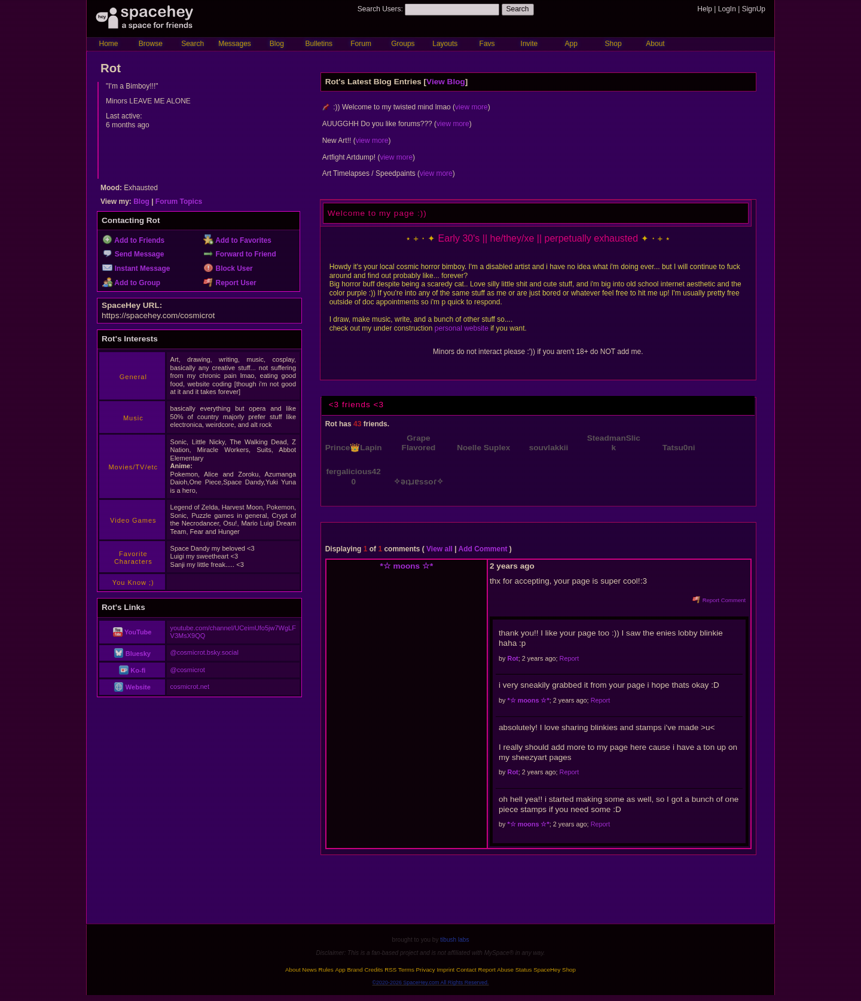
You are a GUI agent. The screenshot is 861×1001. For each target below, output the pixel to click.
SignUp (753, 9)
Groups (402, 43)
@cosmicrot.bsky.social (204, 652)
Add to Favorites (237, 240)
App (571, 43)
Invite (529, 43)
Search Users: (380, 9)
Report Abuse (496, 969)
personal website (461, 328)
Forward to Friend (239, 254)
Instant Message (136, 268)
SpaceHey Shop (554, 969)
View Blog (445, 81)
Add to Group (131, 283)
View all (439, 549)
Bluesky (132, 653)
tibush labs (454, 939)
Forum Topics (178, 201)
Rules (326, 969)
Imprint (445, 969)
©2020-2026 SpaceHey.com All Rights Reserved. (430, 982)
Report (569, 658)
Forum (360, 43)
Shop (613, 43)
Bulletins (319, 43)
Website (132, 687)
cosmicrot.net (189, 686)
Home (108, 43)
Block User (228, 268)
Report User (230, 283)
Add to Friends (133, 240)
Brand (355, 969)
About (655, 43)
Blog (277, 43)
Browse (151, 43)
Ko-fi (132, 670)
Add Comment (482, 549)
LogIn (727, 9)
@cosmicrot (187, 669)
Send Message (133, 254)
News (309, 969)
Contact (466, 969)
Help (704, 9)
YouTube (132, 632)
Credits (373, 969)
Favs (487, 43)
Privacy (425, 969)
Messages (234, 43)
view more (471, 107)
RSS (390, 969)
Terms (406, 969)
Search (517, 9)
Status (523, 969)
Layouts (444, 43)
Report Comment (719, 600)
